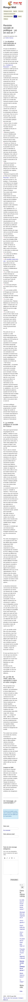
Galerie (19, 16)
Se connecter (6, 830)
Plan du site (6, 998)
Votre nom (6, 826)
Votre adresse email (8, 834)
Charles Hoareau (9, 37)
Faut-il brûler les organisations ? (24, 927)
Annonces (20, 11)
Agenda (15, 11)
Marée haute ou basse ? (22, 975)
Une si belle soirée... (22, 934)
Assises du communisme (9, 13)
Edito (15, 16)
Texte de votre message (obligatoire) (10, 848)
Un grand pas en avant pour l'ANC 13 (22, 942)
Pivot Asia (6, 177)
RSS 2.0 (5, 999)
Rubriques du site (8, 11)
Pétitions (6, 19)
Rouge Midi (9, 7)
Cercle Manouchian (8, 16)
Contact (21, 998)
